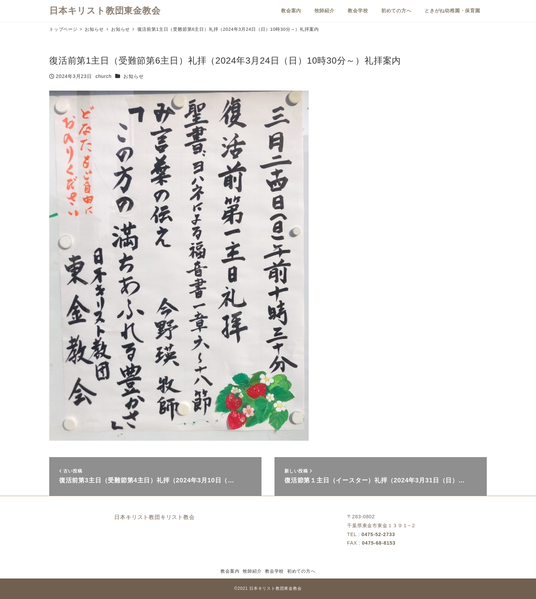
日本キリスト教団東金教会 (105, 10)
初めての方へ (301, 571)
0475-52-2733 (378, 534)
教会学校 (274, 571)
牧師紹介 (252, 571)
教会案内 (229, 571)
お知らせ (133, 76)
